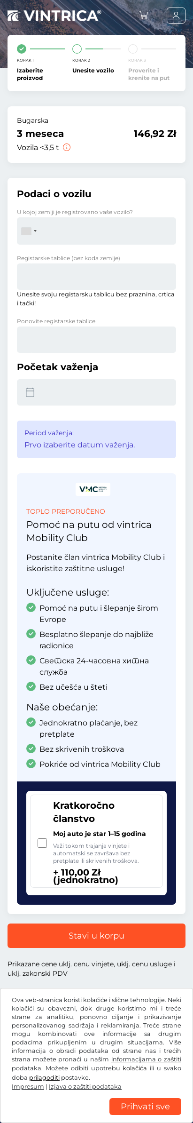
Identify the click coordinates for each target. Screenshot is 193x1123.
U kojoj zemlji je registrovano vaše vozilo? (75, 211)
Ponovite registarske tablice (56, 321)
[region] (96, 1116)
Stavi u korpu (96, 936)
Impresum (28, 1086)
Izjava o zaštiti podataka (85, 1086)
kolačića (135, 1068)
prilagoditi (44, 1077)
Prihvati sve (145, 1106)
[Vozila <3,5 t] (65, 147)
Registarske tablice (68, 258)
